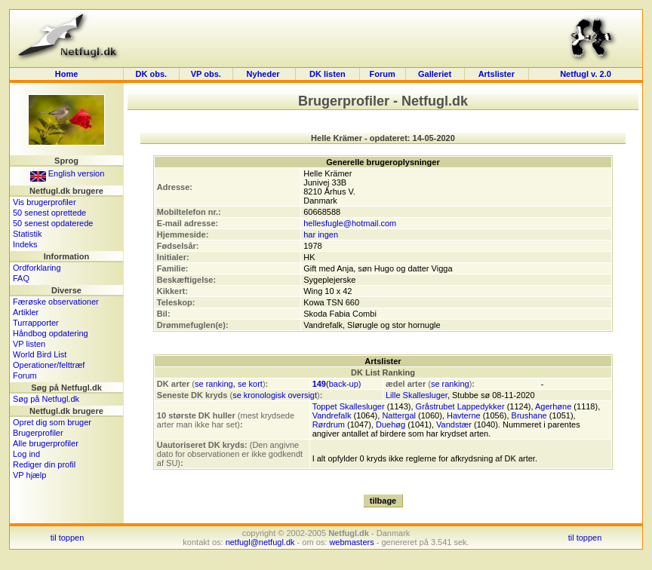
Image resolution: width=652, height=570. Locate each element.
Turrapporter (36, 322)
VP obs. (206, 73)
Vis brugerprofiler (44, 202)
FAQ (21, 278)
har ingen (320, 234)
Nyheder (264, 73)
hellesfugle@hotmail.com (349, 223)
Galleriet (434, 73)
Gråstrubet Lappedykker (460, 406)
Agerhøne (553, 406)
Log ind (26, 453)
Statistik (27, 233)
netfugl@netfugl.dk (260, 542)
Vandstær (454, 424)
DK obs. (152, 73)
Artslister (496, 73)
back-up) (345, 383)
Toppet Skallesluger (348, 406)
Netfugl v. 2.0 (585, 73)
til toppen (68, 537)
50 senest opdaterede (53, 223)
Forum (382, 73)
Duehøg (390, 424)
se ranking (214, 383)
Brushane (529, 415)
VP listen (29, 343)
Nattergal (399, 415)
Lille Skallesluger (416, 395)
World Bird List (39, 354)
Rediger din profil (44, 464)
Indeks (25, 244)
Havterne (464, 415)
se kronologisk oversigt (274, 395)
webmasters (351, 542)
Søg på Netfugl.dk (46, 398)
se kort (250, 383)
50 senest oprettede (49, 212)
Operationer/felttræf (49, 364)
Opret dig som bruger (52, 422)
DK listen (327, 73)
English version (67, 173)
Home (66, 73)
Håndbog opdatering (50, 333)
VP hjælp (29, 475)
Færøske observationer (56, 301)
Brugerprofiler (38, 432)
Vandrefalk (332, 415)
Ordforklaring (37, 267)
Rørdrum (328, 424)
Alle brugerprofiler (45, 443)
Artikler (25, 312)
